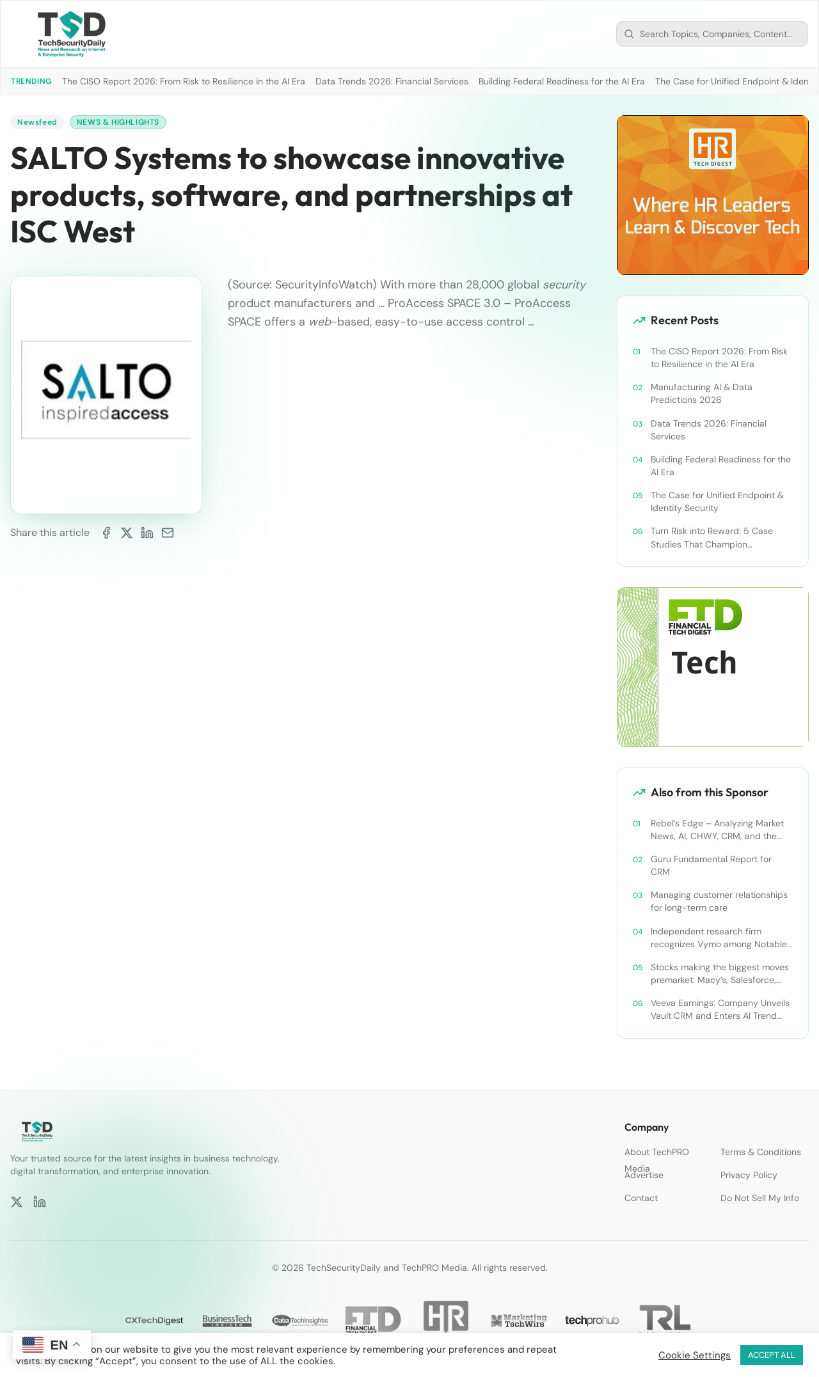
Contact (641, 1198)
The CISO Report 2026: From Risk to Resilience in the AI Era (183, 81)
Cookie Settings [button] (694, 1355)
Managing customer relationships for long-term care (719, 901)
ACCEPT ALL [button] (771, 1354)
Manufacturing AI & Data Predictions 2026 (701, 393)
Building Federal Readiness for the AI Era (562, 81)
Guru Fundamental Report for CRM (711, 865)
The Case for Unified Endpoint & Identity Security (717, 501)
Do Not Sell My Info (759, 1198)
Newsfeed (37, 122)
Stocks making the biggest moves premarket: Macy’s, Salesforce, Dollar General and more (720, 973)
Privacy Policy (748, 1175)
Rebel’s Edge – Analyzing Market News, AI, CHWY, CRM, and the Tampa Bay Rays (717, 829)
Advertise (644, 1175)
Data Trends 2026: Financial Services (391, 81)
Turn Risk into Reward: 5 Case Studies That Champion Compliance (712, 537)
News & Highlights (118, 122)
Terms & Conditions (760, 1152)
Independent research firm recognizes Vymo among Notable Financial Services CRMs (719, 937)
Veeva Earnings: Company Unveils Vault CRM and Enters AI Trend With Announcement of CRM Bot (720, 1009)
